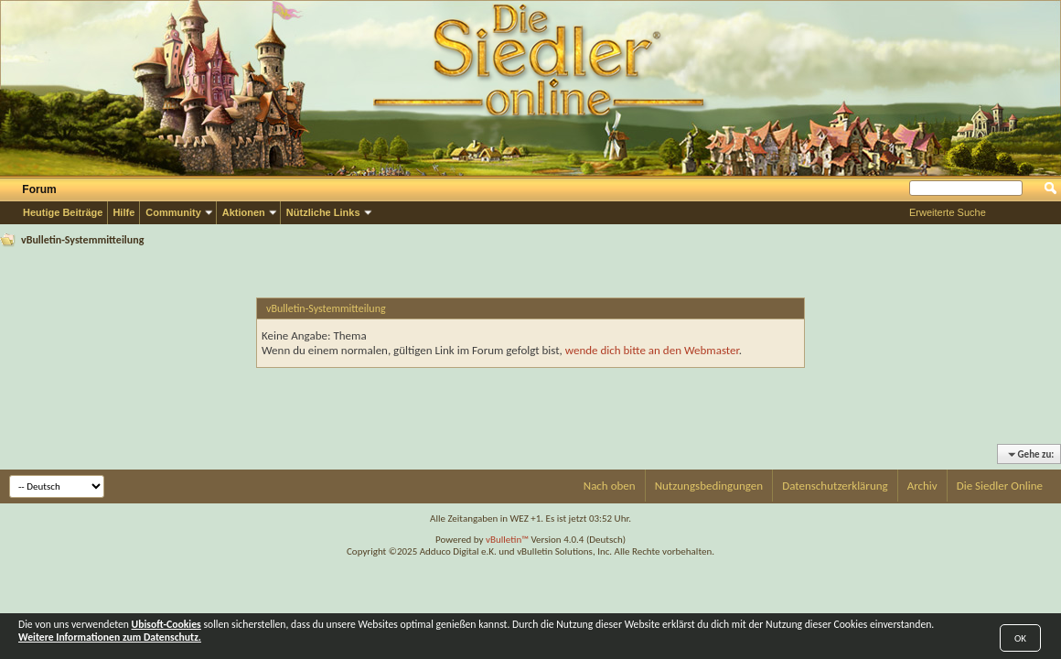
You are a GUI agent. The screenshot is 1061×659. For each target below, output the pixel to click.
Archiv (922, 485)
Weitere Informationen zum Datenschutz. (109, 637)
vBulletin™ (507, 540)
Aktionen (243, 212)
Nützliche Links (323, 212)
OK (1020, 638)
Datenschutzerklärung (835, 485)
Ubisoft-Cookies (166, 624)
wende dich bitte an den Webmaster (652, 350)
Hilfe (123, 212)
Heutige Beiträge (62, 212)
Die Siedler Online (1000, 485)
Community (173, 212)
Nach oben (610, 485)
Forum (39, 189)
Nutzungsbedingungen (709, 485)
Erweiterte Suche (947, 212)
